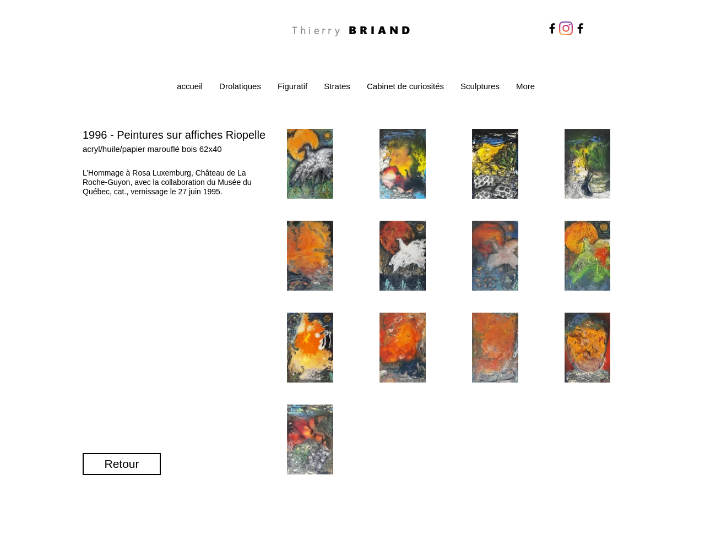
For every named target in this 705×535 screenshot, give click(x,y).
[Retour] (122, 464)
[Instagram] (566, 28)
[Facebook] (552, 28)
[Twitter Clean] (576, 487)
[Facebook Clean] (562, 487)
